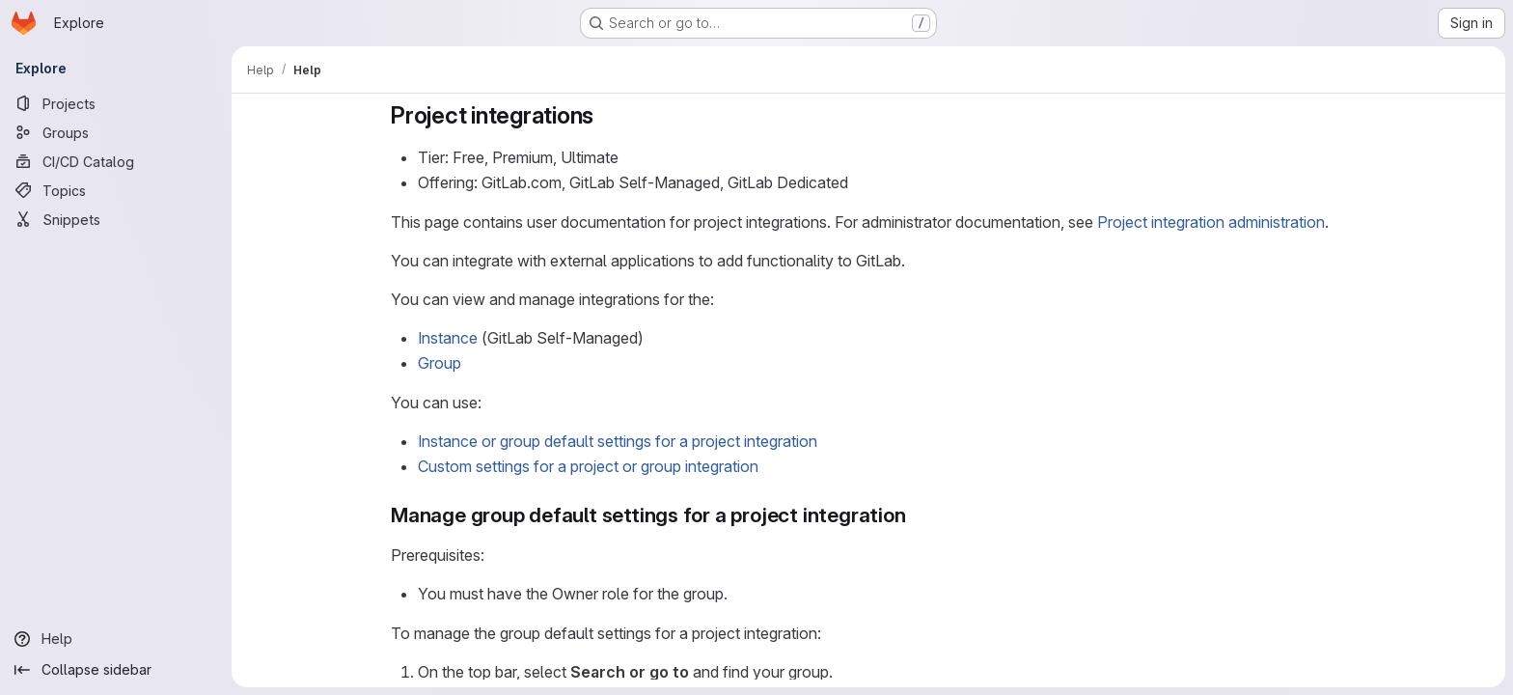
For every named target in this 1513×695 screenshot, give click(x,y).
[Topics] (116, 190)
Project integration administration (1211, 222)
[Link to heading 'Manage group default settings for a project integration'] (916, 515)
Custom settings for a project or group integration (588, 466)
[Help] (116, 639)
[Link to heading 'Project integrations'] (606, 115)
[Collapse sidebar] (116, 669)
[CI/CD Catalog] (116, 161)
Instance (448, 338)
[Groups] (116, 132)
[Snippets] (116, 219)
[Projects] (116, 103)
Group (439, 363)
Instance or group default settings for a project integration (617, 441)
